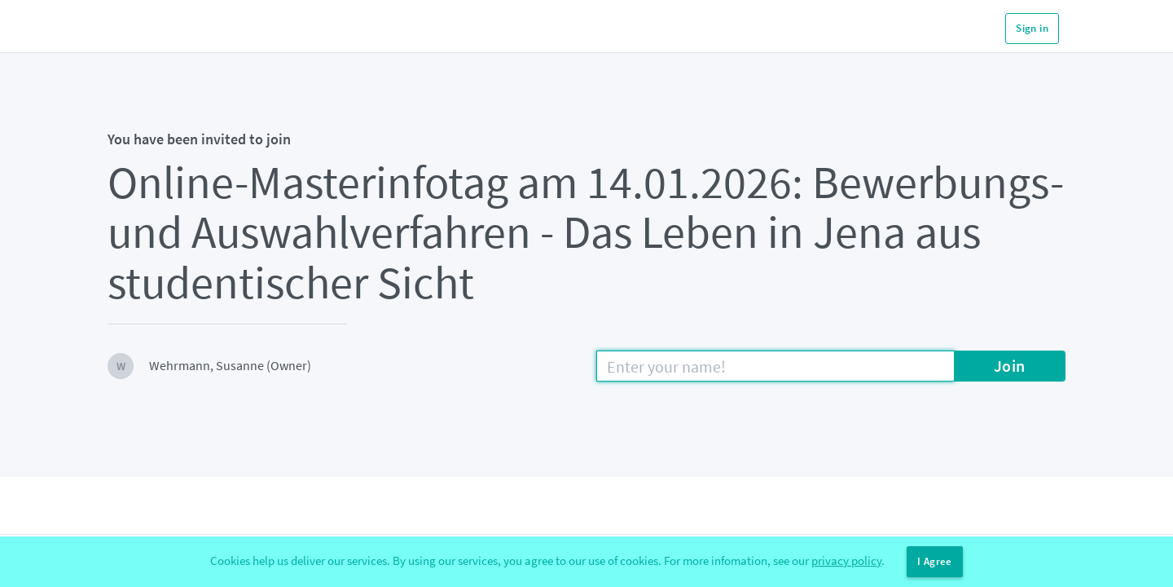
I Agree (934, 561)
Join (1010, 365)
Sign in (1032, 28)
